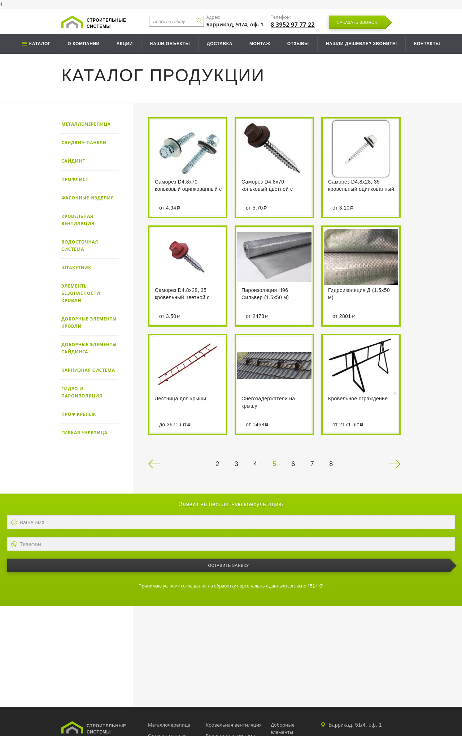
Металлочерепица (86, 124)
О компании (83, 43)
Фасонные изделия (87, 198)
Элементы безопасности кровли (80, 293)
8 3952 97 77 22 (293, 25)
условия (171, 586)
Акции (125, 43)
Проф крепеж (78, 414)
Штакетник (76, 267)
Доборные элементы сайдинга (89, 348)
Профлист (74, 179)
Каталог (40, 43)
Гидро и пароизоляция (81, 392)
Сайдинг (73, 161)
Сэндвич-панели (84, 142)
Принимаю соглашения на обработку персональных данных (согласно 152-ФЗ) (231, 586)
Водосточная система (79, 245)
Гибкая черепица (84, 433)
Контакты (427, 43)
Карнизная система (88, 370)
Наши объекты (170, 43)
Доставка (219, 43)
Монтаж (259, 43)
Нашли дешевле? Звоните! (361, 43)
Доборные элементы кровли (89, 322)
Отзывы (298, 43)
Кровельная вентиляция (77, 220)
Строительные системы (106, 23)
